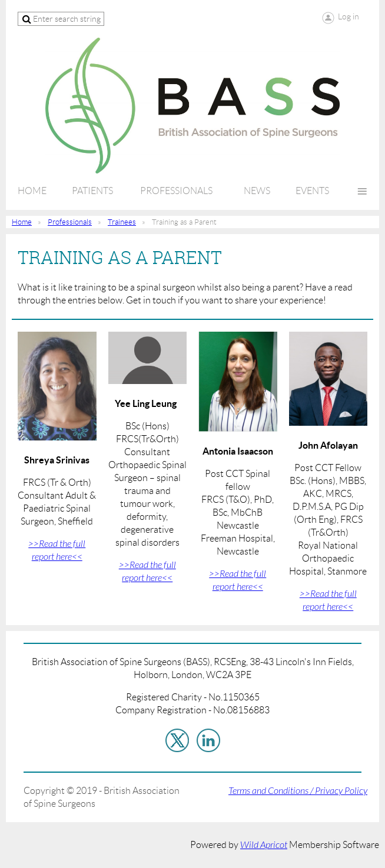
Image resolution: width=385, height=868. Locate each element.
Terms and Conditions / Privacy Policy (297, 791)
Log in (348, 16)
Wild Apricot (263, 845)
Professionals (70, 222)
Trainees (122, 222)
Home (22, 222)
